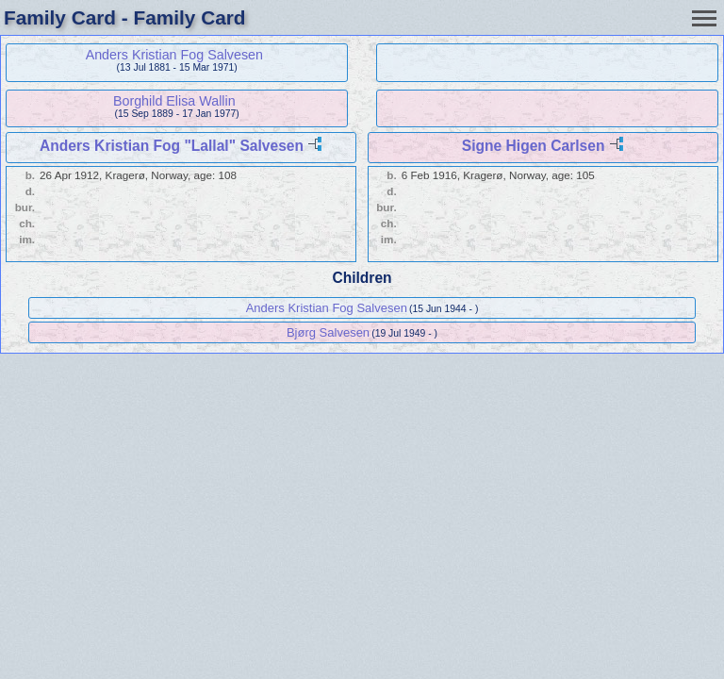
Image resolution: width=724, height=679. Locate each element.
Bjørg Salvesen (328, 332)
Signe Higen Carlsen (533, 146)
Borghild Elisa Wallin (174, 100)
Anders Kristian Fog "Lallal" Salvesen (172, 146)
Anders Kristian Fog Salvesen (174, 54)
